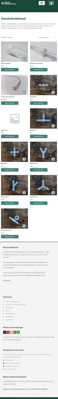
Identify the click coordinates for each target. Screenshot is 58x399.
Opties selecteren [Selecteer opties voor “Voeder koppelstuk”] (9, 69)
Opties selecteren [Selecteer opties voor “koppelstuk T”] (38, 136)
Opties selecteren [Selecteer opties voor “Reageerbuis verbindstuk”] (38, 69)
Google (29, 337)
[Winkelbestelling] (47, 37)
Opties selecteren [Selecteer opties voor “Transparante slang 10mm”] (9, 103)
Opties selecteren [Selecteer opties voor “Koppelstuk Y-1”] (38, 170)
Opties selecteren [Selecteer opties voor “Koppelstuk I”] (38, 103)
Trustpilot (38, 337)
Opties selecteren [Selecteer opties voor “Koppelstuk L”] (9, 136)
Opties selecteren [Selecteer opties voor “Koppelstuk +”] (9, 170)
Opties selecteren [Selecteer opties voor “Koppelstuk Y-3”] (38, 203)
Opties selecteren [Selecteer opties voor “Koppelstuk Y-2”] (9, 203)
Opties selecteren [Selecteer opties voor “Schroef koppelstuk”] (9, 236)
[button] (41, 3)
